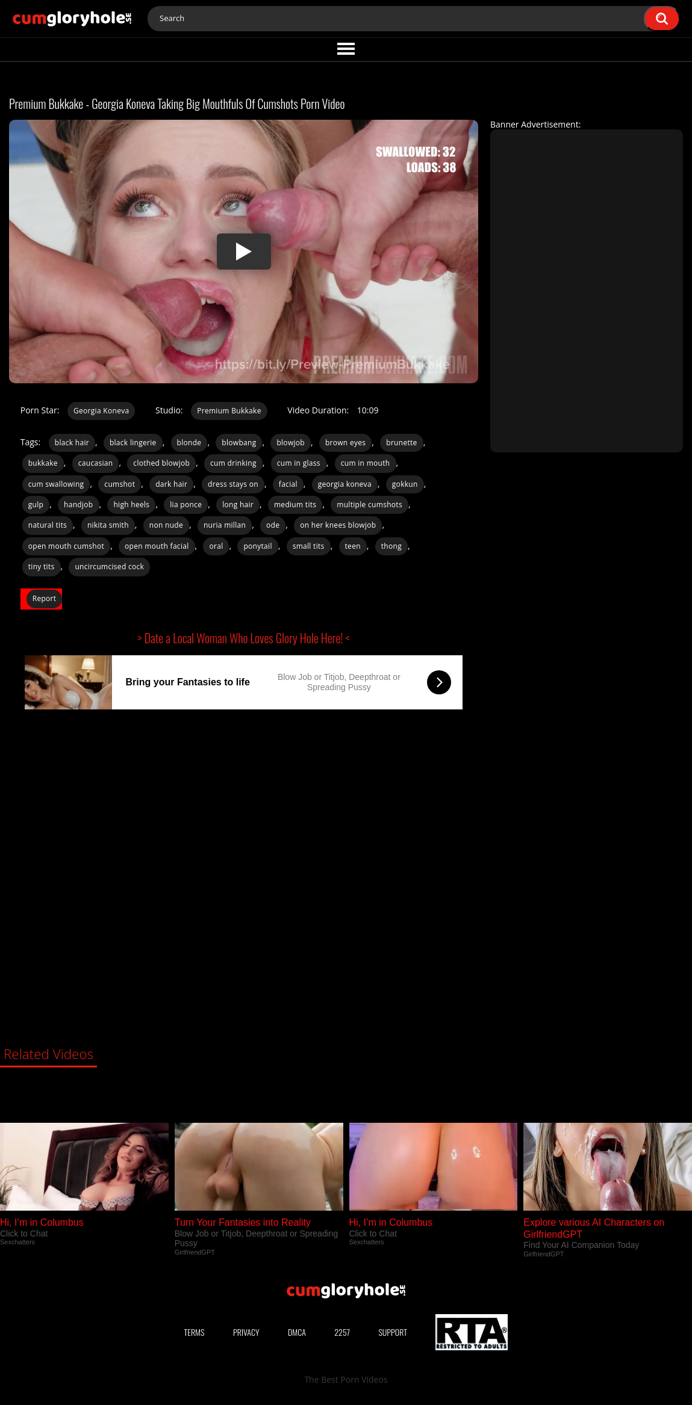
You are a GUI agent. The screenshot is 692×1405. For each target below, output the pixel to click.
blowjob (290, 442)
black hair (72, 442)
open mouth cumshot (66, 546)
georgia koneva (345, 484)
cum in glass (298, 463)
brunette (401, 442)
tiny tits (41, 566)
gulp (35, 504)
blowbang (239, 442)
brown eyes (345, 442)
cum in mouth (365, 463)
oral (216, 546)
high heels (131, 504)
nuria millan (225, 525)
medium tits (295, 504)
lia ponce (186, 504)
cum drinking (233, 463)
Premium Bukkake (229, 411)
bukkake (43, 463)
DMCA (297, 1332)
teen (353, 546)
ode (272, 525)
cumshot (119, 484)
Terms (194, 1332)
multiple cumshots (369, 504)
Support (392, 1332)
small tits (309, 546)
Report (45, 598)
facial (288, 484)
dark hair (171, 484)
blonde (189, 442)
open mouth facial (157, 546)
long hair (238, 504)
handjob (78, 504)
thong (391, 546)
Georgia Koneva (101, 411)
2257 (342, 1332)
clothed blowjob (161, 463)
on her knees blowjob (338, 525)
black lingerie (133, 442)
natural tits (47, 525)
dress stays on (233, 484)
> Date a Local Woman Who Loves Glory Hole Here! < (244, 638)
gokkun (405, 484)
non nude (166, 525)
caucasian (95, 463)
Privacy (246, 1332)
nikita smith (108, 525)
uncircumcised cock (109, 566)
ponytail (257, 546)
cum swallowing (56, 484)
